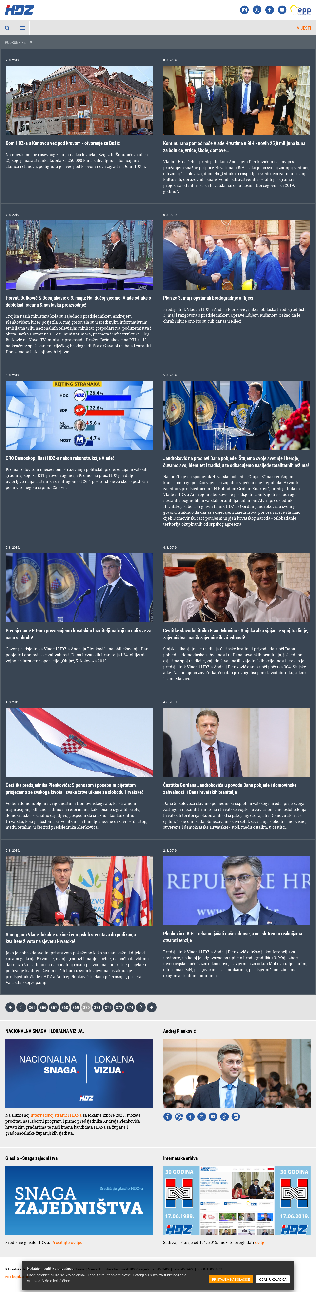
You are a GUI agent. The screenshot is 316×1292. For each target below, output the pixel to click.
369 (75, 1007)
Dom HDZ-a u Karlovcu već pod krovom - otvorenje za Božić (63, 143)
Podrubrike (15, 42)
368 (64, 1007)
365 (32, 1007)
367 (54, 1007)
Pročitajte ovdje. (66, 1242)
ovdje (260, 1242)
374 (130, 1007)
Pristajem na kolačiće (231, 1279)
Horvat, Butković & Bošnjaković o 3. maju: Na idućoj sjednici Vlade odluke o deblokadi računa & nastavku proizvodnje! (78, 301)
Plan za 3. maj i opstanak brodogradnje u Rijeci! (209, 297)
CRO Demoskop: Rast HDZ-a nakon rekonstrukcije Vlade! (60, 458)
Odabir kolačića (272, 1279)
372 (108, 1007)
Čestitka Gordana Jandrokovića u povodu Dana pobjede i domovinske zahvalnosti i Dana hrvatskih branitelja (229, 788)
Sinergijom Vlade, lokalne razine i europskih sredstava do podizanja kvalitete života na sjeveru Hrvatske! (71, 938)
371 (97, 1007)
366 (43, 1007)
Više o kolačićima (56, 1280)
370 (86, 1007)
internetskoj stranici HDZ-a (56, 1115)
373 (119, 1007)
